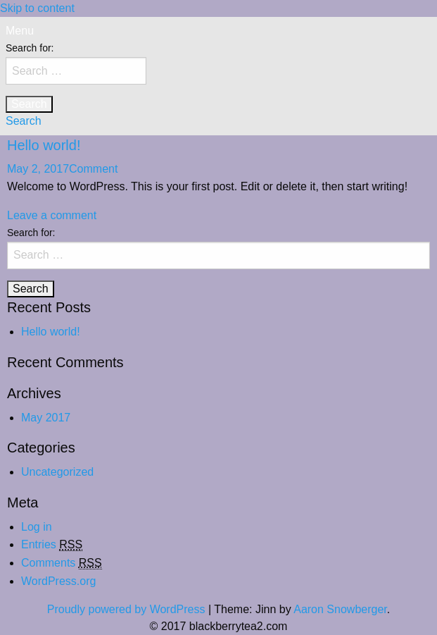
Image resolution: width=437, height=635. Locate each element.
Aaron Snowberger (340, 609)
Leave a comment (51, 215)
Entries (51, 544)
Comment (93, 169)
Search (24, 121)
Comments (61, 563)
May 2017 (45, 418)
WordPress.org (58, 581)
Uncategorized (57, 472)
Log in (36, 527)
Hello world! (43, 145)
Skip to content (37, 8)
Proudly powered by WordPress (126, 609)
